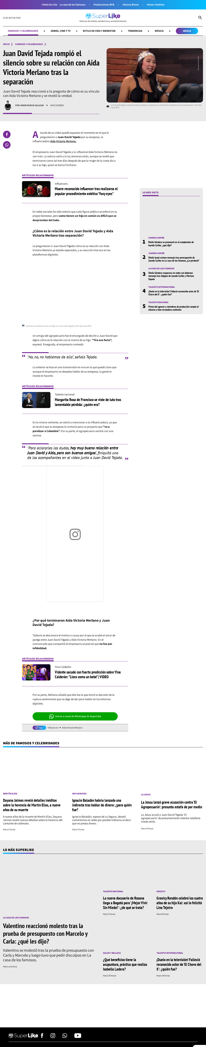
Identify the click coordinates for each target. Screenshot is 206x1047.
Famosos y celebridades (23, 30)
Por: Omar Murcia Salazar (29, 105)
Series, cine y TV (61, 30)
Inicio (6, 44)
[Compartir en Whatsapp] (7, 145)
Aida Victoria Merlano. (63, 141)
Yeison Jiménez (155, 4)
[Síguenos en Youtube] (77, 1037)
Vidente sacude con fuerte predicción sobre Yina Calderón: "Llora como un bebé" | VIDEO (88, 674)
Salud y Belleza (112, 953)
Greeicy (161, 891)
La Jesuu (146, 794)
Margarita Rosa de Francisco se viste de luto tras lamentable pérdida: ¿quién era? (88, 402)
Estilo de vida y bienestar (99, 30)
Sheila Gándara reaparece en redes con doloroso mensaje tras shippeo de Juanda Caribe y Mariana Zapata (171, 276)
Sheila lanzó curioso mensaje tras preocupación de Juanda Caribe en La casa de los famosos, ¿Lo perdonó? (173, 259)
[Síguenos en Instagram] (52, 1037)
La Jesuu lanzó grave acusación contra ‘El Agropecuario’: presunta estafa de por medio (171, 804)
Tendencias (135, 30)
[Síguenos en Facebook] (42, 1037)
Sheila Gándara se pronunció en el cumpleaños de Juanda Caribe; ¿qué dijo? (171, 243)
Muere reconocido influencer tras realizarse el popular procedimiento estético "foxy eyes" (86, 191)
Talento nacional (158, 302)
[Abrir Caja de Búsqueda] (200, 18)
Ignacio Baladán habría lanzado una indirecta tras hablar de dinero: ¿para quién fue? (102, 805)
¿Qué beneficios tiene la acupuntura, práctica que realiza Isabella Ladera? (125, 964)
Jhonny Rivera (130, 4)
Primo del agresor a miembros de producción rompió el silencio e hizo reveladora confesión (173, 308)
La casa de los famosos (72, 4)
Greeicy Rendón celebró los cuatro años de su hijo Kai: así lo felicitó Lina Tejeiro (179, 902)
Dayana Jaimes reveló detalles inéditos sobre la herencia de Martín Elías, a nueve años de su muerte (31, 805)
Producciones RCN (104, 4)
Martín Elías (10, 793)
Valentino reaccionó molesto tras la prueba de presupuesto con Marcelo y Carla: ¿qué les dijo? (45, 933)
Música (159, 30)
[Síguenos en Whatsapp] (64, 1037)
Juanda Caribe (156, 237)
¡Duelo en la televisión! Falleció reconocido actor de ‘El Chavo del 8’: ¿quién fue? (173, 293)
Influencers (53, 727)
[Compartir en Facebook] (7, 134)
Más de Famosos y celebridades (31, 743)
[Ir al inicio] (103, 17)
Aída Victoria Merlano (72, 727)
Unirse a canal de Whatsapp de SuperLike (75, 716)
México (187, 30)
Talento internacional (161, 287)
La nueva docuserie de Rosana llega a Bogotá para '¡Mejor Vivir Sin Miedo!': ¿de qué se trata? (125, 902)
